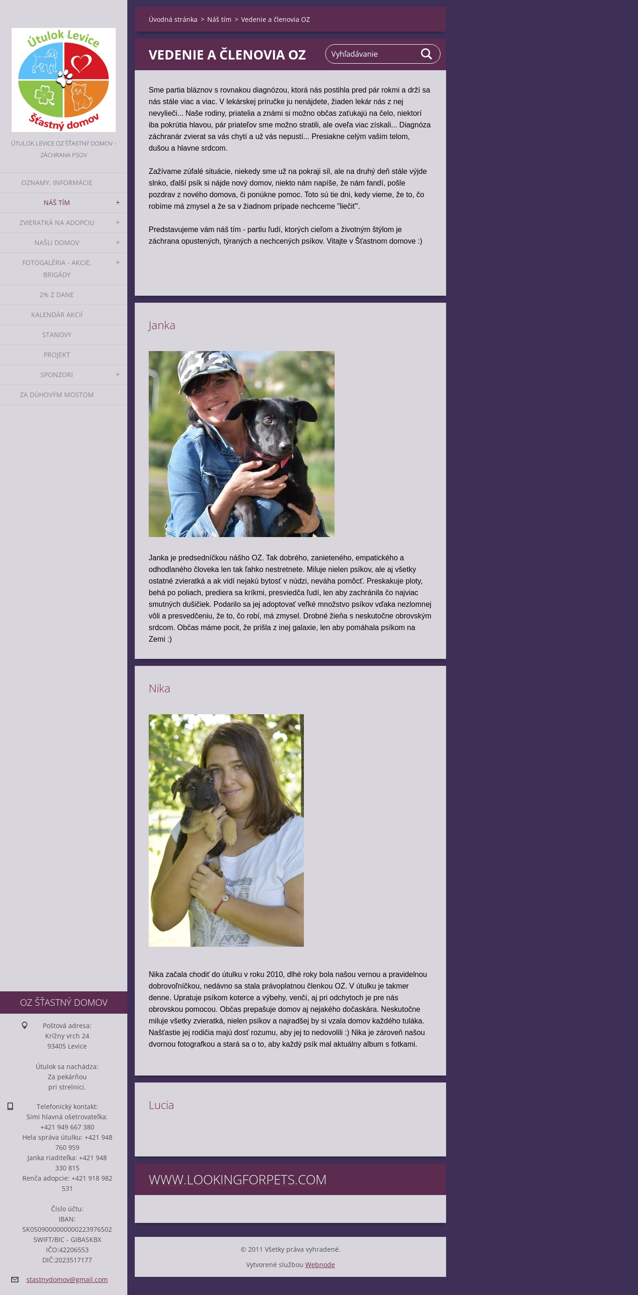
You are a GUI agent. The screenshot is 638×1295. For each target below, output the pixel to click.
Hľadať (427, 54)
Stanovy (57, 334)
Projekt (57, 354)
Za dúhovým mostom (57, 394)
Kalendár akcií (57, 314)
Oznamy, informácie (56, 182)
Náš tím (57, 202)
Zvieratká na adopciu (57, 222)
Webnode (320, 1264)
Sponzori (56, 374)
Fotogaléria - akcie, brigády (57, 268)
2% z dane (56, 294)
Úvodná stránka (173, 19)
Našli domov (56, 242)
